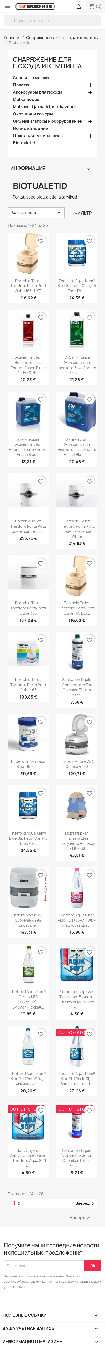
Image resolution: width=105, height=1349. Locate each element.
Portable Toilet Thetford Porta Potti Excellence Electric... (28, 526)
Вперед (86, 1204)
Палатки (22, 85)
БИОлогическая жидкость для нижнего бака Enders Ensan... (77, 365)
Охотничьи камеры (33, 114)
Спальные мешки (31, 78)
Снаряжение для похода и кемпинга (47, 62)
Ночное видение (30, 128)
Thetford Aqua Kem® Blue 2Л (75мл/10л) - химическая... (28, 1078)
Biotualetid (24, 143)
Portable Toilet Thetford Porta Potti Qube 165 (28, 684)
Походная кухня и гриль (38, 135)
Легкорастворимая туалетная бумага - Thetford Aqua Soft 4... (76, 999)
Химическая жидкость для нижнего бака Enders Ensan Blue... (28, 447)
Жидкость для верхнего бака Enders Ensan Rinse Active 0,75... (28, 365)
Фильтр (83, 213)
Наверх (80, 1218)
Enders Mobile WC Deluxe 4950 (77, 764)
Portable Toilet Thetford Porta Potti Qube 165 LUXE (28, 285)
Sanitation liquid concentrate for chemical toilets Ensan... (77, 1158)
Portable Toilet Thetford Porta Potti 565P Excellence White (77, 529)
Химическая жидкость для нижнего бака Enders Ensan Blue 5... (77, 447)
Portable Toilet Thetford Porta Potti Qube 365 (28, 608)
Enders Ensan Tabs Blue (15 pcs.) (28, 764)
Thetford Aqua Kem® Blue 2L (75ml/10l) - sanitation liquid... (77, 1078)
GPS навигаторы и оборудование (47, 121)
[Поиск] (52, 20)
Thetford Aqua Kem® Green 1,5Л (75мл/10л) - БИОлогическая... (28, 999)
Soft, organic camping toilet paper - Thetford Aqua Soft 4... (28, 1158)
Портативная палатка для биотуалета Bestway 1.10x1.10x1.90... (76, 841)
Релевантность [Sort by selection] (36, 213)
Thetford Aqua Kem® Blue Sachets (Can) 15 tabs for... (77, 285)
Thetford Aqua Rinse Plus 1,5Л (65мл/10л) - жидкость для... (77, 920)
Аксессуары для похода (37, 92)
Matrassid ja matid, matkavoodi (44, 106)
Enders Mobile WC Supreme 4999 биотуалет (28, 920)
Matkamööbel (27, 99)
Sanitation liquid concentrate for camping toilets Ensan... (77, 687)
